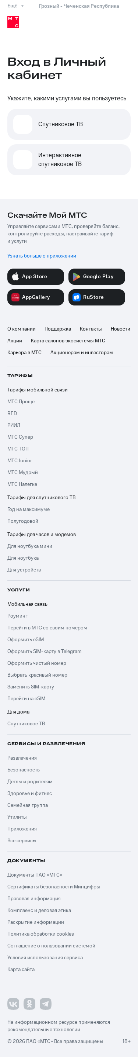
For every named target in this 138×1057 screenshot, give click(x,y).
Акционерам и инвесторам (81, 352)
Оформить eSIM (25, 639)
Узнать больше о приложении (41, 256)
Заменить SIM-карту (30, 687)
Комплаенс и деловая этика (39, 910)
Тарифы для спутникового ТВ (41, 497)
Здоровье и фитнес (29, 793)
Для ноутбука (23, 558)
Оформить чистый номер (36, 663)
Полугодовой (22, 521)
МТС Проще (21, 401)
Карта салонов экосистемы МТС (68, 341)
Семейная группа (27, 805)
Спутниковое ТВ (26, 724)
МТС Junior (19, 460)
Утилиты (17, 817)
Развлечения (22, 758)
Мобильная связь (27, 604)
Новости (120, 329)
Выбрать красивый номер (37, 675)
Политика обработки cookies (40, 934)
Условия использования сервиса (45, 957)
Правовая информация (34, 898)
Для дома (18, 712)
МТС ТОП (18, 449)
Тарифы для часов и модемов (41, 534)
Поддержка (58, 329)
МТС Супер (20, 437)
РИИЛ (13, 425)
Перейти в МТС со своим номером (47, 628)
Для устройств (24, 570)
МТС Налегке (22, 484)
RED (12, 413)
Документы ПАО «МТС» (34, 875)
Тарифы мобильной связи (37, 390)
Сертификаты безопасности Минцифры (53, 887)
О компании (21, 329)
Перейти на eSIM (26, 698)
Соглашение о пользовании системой (51, 946)
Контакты (91, 329)
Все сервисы (21, 840)
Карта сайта (21, 969)
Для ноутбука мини (29, 546)
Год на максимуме (28, 509)
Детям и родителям (30, 781)
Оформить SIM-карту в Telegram (44, 651)
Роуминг (17, 616)
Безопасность (23, 770)
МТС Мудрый (22, 472)
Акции (14, 341)
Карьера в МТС (24, 352)
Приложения (22, 829)
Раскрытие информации (35, 922)
